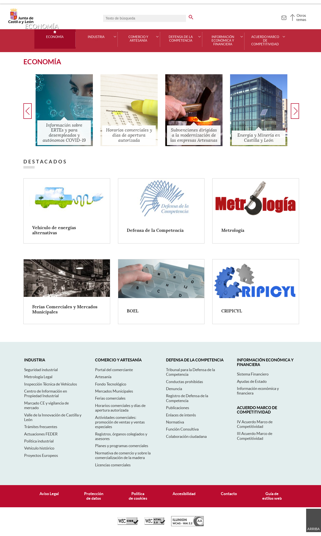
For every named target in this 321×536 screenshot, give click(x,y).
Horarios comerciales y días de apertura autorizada (120, 407)
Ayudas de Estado (252, 381)
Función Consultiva (182, 429)
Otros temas (301, 17)
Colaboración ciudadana (186, 436)
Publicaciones (177, 407)
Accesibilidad (184, 493)
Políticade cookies (138, 495)
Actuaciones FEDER (41, 434)
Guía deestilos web (272, 495)
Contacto (229, 493)
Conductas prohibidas (184, 381)
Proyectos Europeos (41, 455)
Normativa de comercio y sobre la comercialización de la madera (123, 455)
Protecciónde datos (93, 495)
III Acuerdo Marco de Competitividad (254, 435)
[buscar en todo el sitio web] (191, 16)
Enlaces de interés (181, 415)
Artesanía (103, 377)
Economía (55, 37)
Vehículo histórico (39, 448)
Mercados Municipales (114, 391)
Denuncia (174, 388)
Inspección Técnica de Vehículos (50, 384)
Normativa (175, 422)
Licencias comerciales (113, 465)
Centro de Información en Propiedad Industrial (45, 393)
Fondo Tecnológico (110, 384)
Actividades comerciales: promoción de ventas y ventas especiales (120, 422)
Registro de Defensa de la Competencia (187, 398)
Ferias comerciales (110, 398)
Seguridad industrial (41, 369)
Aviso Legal (49, 493)
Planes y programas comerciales (121, 445)
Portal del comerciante (114, 369)
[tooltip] (284, 17)
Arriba (313, 529)
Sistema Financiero (253, 374)
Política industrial (39, 441)
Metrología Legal (38, 377)
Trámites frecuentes (40, 426)
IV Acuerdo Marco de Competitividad (254, 424)
